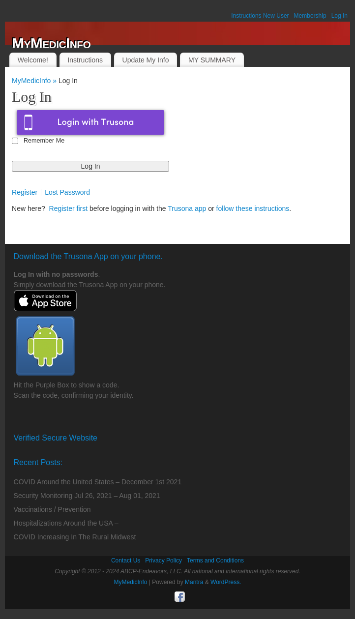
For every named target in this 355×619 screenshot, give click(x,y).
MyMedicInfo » (35, 81)
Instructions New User (260, 15)
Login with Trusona (90, 122)
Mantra (194, 582)
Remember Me (44, 140)
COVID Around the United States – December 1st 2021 (98, 482)
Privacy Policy (163, 560)
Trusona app (187, 208)
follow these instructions (253, 208)
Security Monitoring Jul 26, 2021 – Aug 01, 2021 (87, 496)
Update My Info (145, 60)
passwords (80, 274)
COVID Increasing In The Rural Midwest (75, 537)
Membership (310, 15)
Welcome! (33, 60)
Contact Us (125, 560)
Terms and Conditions (215, 560)
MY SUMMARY (212, 60)
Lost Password (67, 192)
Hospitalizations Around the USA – (66, 523)
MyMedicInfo (51, 43)
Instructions (85, 60)
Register (24, 192)
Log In (339, 15)
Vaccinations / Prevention (52, 509)
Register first (68, 208)
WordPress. (225, 582)
